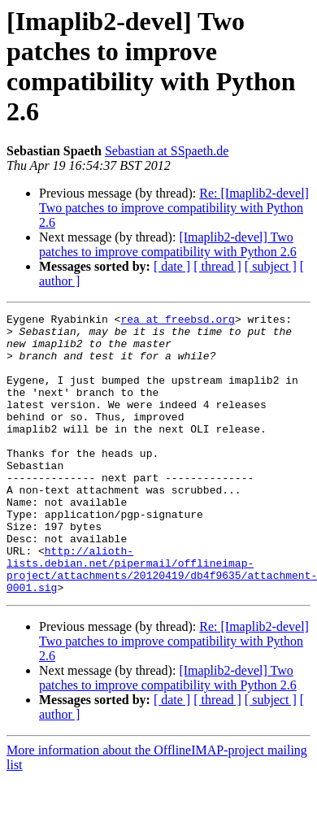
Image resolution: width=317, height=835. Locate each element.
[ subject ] (271, 266)
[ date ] (172, 266)
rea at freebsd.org (177, 321)
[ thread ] (217, 266)
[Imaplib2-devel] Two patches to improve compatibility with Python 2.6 (168, 244)
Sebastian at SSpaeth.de (166, 151)
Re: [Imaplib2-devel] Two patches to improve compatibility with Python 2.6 (174, 207)
